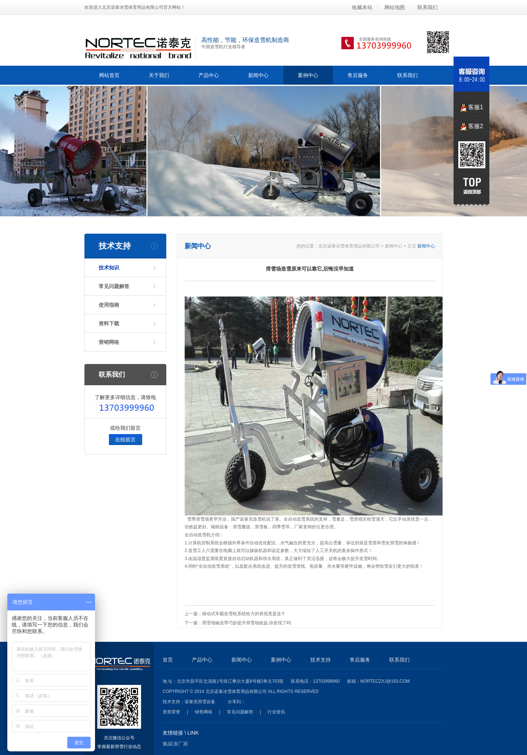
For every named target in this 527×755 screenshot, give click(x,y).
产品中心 (208, 75)
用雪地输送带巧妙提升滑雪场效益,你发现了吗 (246, 622)
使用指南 (109, 305)
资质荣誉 (171, 711)
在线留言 (125, 439)
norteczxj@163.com (385, 681)
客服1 (475, 107)
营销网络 (109, 342)
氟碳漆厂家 (175, 744)
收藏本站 (362, 7)
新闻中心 (258, 75)
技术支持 (320, 660)
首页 (168, 660)
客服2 (475, 126)
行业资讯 (276, 711)
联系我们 (427, 7)
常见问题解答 (114, 286)
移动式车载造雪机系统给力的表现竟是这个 (243, 613)
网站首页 (109, 75)
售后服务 (358, 75)
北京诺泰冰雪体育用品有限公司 (349, 246)
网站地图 (394, 7)
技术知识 (109, 268)
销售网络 (203, 711)
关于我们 (159, 75)
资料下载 (109, 323)
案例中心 (308, 75)
